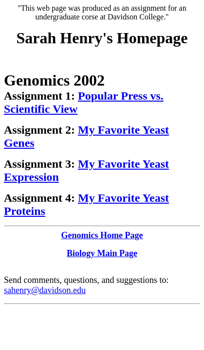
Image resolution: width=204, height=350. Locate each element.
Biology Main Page (102, 253)
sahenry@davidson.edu (45, 290)
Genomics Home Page (102, 235)
